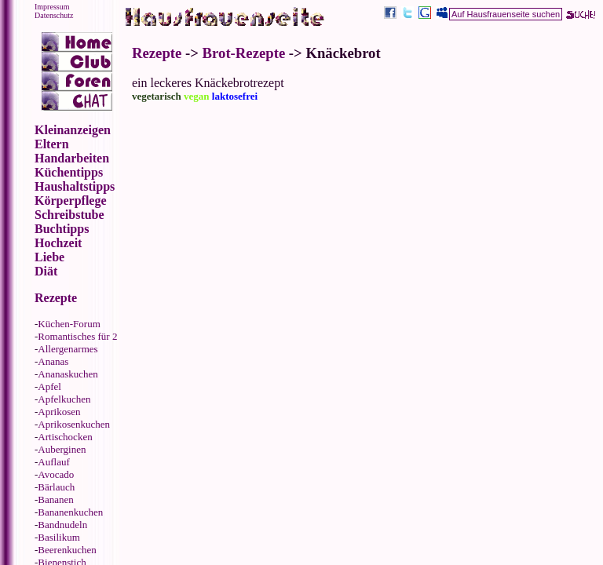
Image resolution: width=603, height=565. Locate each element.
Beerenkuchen (67, 550)
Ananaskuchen (68, 374)
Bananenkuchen (70, 512)
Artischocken (65, 437)
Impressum (52, 6)
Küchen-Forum (69, 324)
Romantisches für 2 (77, 336)
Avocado (56, 474)
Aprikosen (59, 411)
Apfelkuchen (64, 399)
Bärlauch (56, 487)
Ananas (53, 361)
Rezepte (156, 53)
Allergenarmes (67, 349)
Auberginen (62, 449)
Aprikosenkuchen (74, 424)
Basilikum (58, 537)
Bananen (55, 499)
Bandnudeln (62, 524)
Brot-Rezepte (244, 53)
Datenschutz (54, 15)
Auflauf (53, 462)
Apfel (49, 386)
